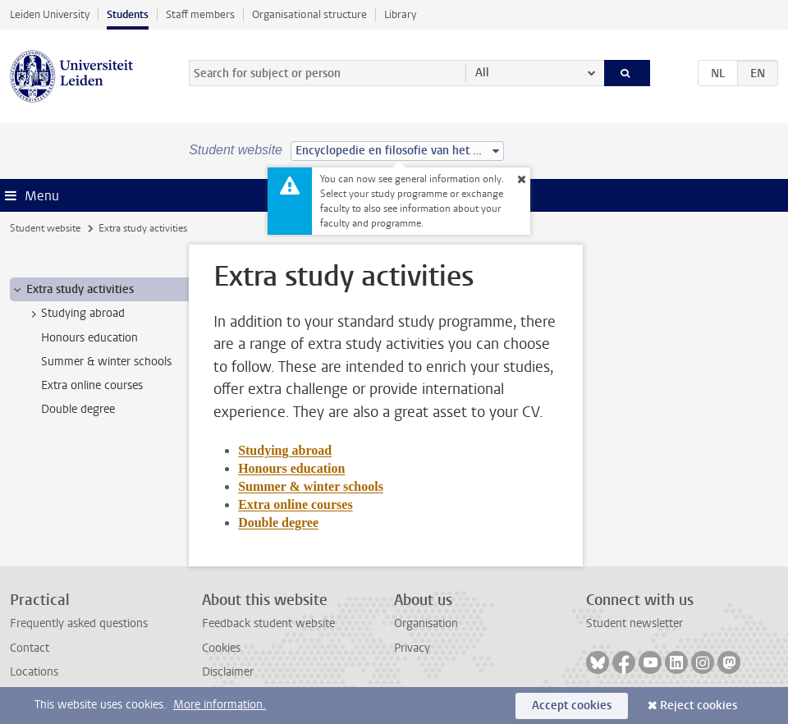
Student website (45, 228)
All (482, 72)
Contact (29, 648)
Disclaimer (228, 672)
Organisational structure (309, 14)
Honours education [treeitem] (89, 338)
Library (400, 14)
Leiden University (49, 14)
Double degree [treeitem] (78, 409)
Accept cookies (572, 705)
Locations (34, 672)
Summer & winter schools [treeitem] (106, 361)
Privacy (412, 648)
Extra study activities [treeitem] (72, 290)
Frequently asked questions (79, 623)
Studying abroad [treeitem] (75, 313)
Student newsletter (634, 623)
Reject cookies (698, 705)
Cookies (221, 648)
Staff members (200, 14)
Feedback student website (268, 623)
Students (128, 14)
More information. (219, 705)
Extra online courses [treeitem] (92, 385)
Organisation (426, 623)
